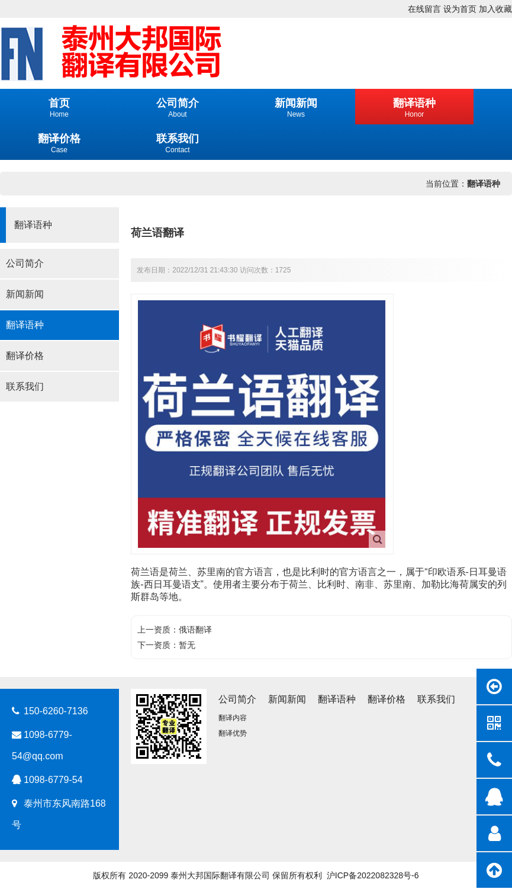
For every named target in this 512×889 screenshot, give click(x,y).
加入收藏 (495, 9)
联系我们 (25, 386)
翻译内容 (232, 718)
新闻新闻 (25, 294)
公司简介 (25, 263)
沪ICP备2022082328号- (370, 875)
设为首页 (459, 9)
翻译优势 (232, 733)
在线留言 (424, 9)
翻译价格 (25, 356)
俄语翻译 (195, 629)
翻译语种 (483, 183)
